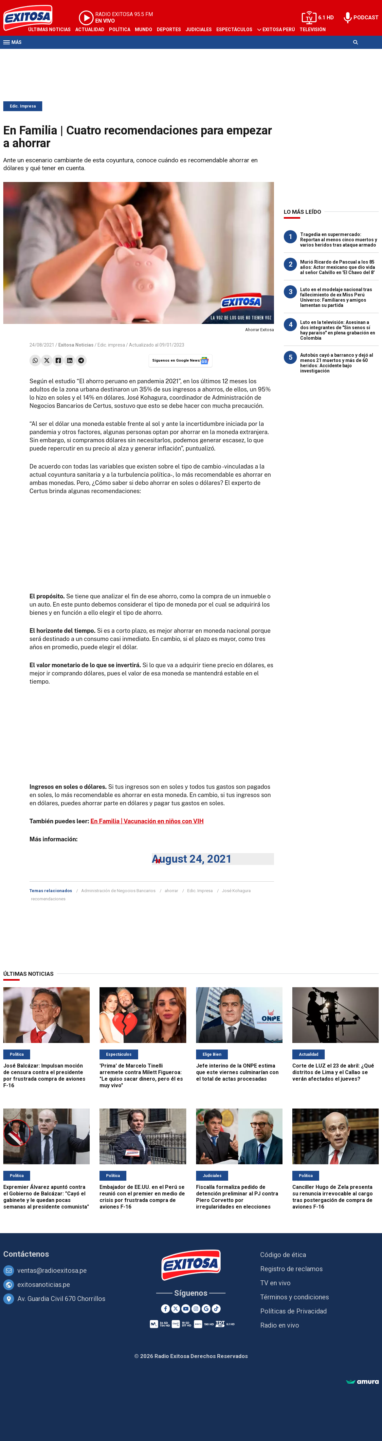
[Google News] (206, 1308)
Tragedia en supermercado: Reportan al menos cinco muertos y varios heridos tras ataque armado (338, 240)
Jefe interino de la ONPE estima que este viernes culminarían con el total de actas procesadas (237, 1072)
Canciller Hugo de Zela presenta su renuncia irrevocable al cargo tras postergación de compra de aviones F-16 (332, 1197)
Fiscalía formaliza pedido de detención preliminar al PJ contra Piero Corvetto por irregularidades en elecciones (237, 1197)
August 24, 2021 (192, 858)
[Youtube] (185, 1308)
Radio (35, 55)
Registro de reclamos (291, 1269)
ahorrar (171, 890)
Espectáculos (234, 29)
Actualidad (89, 29)
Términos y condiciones (294, 1297)
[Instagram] (195, 1308)
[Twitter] (175, 1308)
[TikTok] (216, 1308)
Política (119, 29)
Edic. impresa (111, 345)
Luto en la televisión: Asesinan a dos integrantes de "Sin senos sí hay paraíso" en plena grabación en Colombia (337, 330)
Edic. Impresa (23, 106)
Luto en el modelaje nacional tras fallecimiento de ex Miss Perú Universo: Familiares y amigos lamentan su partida (336, 297)
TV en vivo (275, 1283)
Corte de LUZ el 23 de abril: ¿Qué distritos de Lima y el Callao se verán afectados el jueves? (333, 1072)
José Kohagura (236, 890)
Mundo (143, 29)
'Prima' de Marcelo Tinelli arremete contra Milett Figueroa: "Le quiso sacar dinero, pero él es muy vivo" (141, 1076)
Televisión (313, 29)
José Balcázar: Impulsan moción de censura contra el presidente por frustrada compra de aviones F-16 (44, 1076)
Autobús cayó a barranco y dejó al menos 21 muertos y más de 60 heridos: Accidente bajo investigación (336, 362)
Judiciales (199, 29)
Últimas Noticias (49, 29)
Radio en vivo (279, 1325)
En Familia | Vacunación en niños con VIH (147, 821)
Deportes (169, 29)
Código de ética (283, 1255)
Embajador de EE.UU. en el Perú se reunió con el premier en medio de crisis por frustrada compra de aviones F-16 (142, 1197)
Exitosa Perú (279, 29)
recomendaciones (48, 898)
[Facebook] (165, 1308)
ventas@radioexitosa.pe (52, 1270)
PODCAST (366, 17)
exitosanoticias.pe (43, 1285)
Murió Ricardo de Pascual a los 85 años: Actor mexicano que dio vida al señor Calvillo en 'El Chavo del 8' (337, 267)
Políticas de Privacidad (293, 1311)
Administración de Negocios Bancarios (118, 890)
